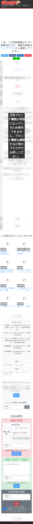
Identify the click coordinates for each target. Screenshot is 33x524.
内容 (16, 369)
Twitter (4, 55)
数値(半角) (16, 425)
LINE (16, 58)
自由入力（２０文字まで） (20, 434)
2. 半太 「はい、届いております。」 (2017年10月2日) (17, 334)
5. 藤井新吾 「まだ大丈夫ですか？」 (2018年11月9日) (17, 352)
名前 (16, 361)
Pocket (28, 55)
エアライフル (18, 69)
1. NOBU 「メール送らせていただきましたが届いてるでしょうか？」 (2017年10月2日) (17, 327)
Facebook (12, 55)
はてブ (20, 55)
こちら (5, 509)
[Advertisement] (16, 25)
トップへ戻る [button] (16, 316)
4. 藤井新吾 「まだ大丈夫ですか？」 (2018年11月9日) (17, 347)
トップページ (8, 48)
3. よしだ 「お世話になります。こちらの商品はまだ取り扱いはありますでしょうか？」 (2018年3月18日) (17, 340)
